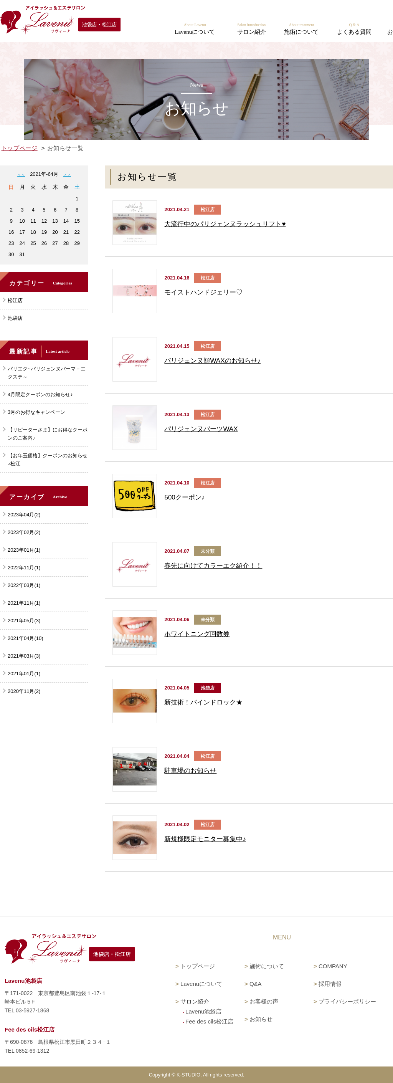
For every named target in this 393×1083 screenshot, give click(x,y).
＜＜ (21, 174)
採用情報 (330, 983)
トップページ (20, 148)
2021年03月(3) (24, 656)
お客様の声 (263, 1001)
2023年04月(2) (24, 515)
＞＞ (67, 174)
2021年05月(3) (24, 620)
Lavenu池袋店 (203, 1011)
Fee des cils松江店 (209, 1021)
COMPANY (333, 966)
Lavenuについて (201, 983)
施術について (266, 966)
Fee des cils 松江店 (362, 11)
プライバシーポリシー (347, 1001)
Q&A (255, 983)
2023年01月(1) (24, 550)
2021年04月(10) (25, 638)
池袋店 (15, 318)
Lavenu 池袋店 (298, 11)
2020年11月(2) (24, 691)
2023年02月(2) (24, 532)
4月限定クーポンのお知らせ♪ (40, 394)
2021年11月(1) (24, 603)
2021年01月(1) (24, 673)
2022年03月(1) (24, 585)
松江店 (15, 300)
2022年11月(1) (24, 567)
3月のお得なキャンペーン (36, 412)
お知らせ (260, 1019)
